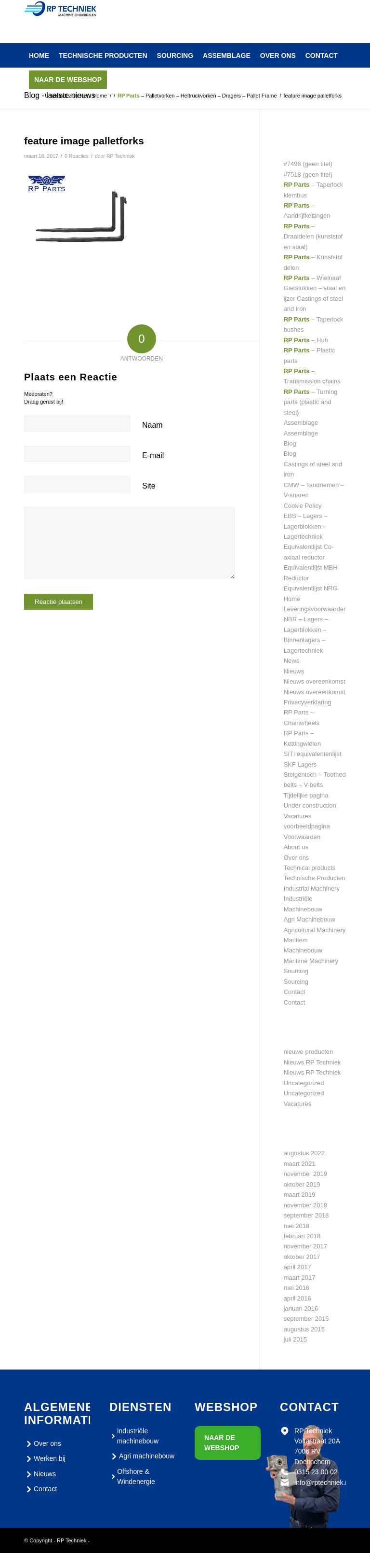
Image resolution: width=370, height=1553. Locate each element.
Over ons (296, 857)
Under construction (310, 805)
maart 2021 (300, 1163)
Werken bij (45, 1459)
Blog (290, 443)
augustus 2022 (304, 1153)
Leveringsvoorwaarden (315, 609)
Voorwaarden (302, 836)
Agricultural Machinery (315, 930)
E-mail (153, 455)
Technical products (310, 867)
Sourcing (296, 971)
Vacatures (298, 816)
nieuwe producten (308, 1051)
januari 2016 (301, 1308)
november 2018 (305, 1205)
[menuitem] (39, 55)
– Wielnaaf (312, 277)
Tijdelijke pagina (306, 795)
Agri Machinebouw (309, 919)
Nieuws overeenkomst (314, 681)
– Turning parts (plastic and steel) (311, 402)
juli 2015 (295, 1339)
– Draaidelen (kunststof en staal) (313, 237)
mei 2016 (296, 1287)
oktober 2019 (302, 1184)
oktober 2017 (302, 1256)
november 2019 (305, 1173)
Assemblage (301, 422)
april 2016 (297, 1298)
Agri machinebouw (141, 1456)
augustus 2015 (304, 1329)
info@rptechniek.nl (322, 1482)
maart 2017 (300, 1277)
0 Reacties (77, 156)
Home (292, 598)
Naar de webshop (221, 1443)
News (292, 660)
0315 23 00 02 (316, 1472)
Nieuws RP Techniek (312, 1062)
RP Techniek (120, 156)
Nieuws (294, 671)
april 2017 (297, 1267)
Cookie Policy (303, 505)
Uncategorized (304, 1083)
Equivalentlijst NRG (311, 588)
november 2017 (305, 1246)
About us (296, 847)
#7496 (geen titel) (308, 164)
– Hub (306, 340)
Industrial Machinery (312, 888)
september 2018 (306, 1215)
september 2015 (306, 1318)
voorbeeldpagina (307, 826)
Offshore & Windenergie (132, 1476)
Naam (152, 425)
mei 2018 (296, 1226)
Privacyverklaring (307, 702)
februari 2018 (302, 1236)
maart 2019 (300, 1194)
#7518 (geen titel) (308, 174)
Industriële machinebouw (134, 1436)
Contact (294, 991)
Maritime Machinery (311, 961)
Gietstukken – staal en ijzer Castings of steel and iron (315, 298)
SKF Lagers (300, 764)
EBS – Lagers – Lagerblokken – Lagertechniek (306, 526)
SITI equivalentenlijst (313, 753)
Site (149, 486)
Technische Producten (314, 877)
